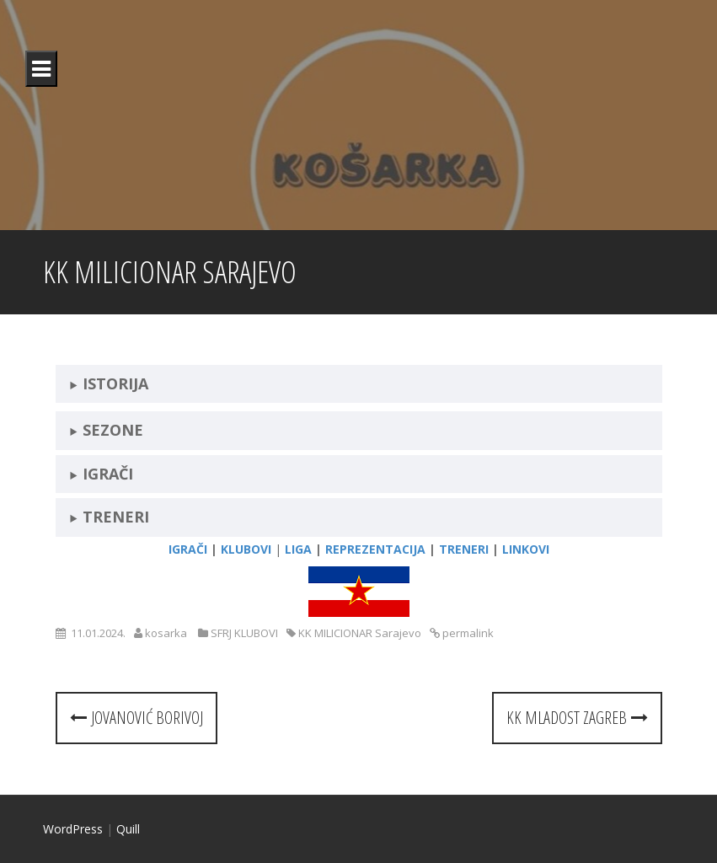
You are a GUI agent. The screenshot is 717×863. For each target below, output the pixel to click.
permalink (467, 633)
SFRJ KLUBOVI (244, 633)
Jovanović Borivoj (136, 717)
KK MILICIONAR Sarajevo (359, 633)
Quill (128, 829)
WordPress (73, 829)
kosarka (166, 633)
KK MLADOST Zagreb (577, 717)
